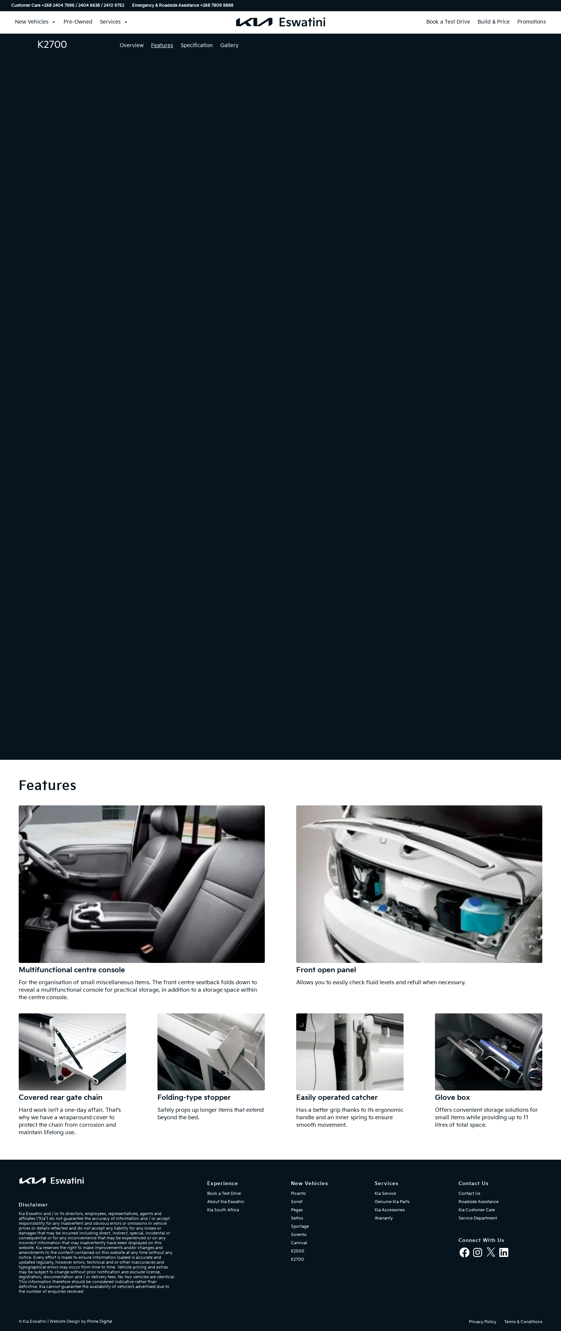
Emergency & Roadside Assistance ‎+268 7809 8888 (182, 5)
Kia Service (385, 1193)
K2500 (297, 1251)
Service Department (478, 1218)
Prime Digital (99, 1321)
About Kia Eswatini (225, 1201)
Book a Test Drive (448, 22)
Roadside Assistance (479, 1201)
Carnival (299, 1242)
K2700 (297, 1259)
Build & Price (494, 22)
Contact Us (469, 1193)
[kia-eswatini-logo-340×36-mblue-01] (280, 22)
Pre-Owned (78, 22)
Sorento (299, 1234)
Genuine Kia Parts (392, 1201)
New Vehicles (35, 22)
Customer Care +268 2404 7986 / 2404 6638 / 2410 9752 (67, 5)
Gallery (229, 45)
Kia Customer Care (477, 1210)
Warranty (384, 1218)
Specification (197, 45)
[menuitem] (69, 5)
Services (114, 22)
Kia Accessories (390, 1210)
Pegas (297, 1210)
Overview (132, 45)
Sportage (300, 1226)
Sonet (297, 1201)
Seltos (297, 1218)
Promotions (531, 22)
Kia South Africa (223, 1210)
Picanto (298, 1193)
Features (162, 45)
